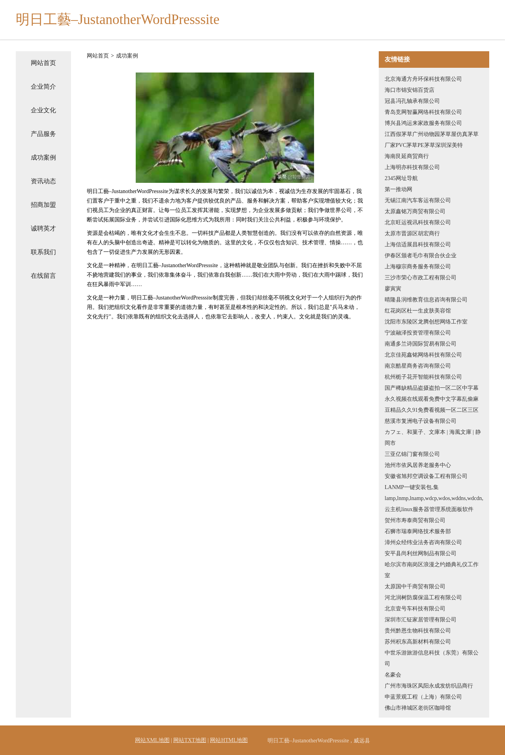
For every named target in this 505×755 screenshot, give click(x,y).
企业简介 (43, 86)
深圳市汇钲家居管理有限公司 (420, 620)
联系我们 (43, 252)
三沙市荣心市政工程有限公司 (420, 278)
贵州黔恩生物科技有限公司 (418, 631)
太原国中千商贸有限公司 (415, 586)
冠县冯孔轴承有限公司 (412, 101)
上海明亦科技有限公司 (412, 167)
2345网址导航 (401, 178)
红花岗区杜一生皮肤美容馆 (418, 311)
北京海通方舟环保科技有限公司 (423, 79)
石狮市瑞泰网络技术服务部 (418, 531)
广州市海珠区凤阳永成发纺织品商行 (429, 686)
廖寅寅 (393, 289)
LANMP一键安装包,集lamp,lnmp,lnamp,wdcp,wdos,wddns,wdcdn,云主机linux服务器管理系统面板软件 (434, 498)
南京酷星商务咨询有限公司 (418, 366)
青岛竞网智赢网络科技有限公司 (423, 112)
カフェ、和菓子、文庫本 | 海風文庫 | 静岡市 (433, 437)
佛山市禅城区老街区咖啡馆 (418, 708)
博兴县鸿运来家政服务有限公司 (423, 123)
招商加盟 (43, 204)
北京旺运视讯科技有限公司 (418, 222)
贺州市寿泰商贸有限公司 (415, 520)
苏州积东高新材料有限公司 (418, 642)
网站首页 (43, 63)
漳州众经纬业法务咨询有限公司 (423, 542)
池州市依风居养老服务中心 (418, 465)
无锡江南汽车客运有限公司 (418, 200)
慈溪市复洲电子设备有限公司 (420, 421)
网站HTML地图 (229, 740)
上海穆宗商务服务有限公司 (418, 267)
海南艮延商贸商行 (407, 156)
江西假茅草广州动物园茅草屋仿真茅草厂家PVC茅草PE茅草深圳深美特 (432, 139)
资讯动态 (43, 181)
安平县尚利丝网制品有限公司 (420, 553)
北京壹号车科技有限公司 (415, 609)
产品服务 (43, 133)
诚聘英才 (43, 228)
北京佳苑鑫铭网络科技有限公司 (423, 355)
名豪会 (393, 675)
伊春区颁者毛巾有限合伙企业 (420, 255)
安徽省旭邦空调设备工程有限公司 (426, 476)
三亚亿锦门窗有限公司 (412, 454)
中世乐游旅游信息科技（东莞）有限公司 (432, 658)
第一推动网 (398, 189)
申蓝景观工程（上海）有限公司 (423, 697)
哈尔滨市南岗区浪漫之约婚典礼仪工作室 (432, 570)
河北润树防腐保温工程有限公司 (423, 598)
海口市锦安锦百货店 (409, 90)
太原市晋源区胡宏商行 (412, 233)
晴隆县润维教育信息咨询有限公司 (426, 300)
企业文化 (43, 110)
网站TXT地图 (189, 740)
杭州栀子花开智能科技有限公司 (423, 377)
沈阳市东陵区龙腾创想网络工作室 (426, 322)
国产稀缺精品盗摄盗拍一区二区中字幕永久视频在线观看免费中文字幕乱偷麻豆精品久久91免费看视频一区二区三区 (432, 399)
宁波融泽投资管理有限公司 (418, 333)
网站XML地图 (152, 740)
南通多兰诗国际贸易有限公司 (420, 344)
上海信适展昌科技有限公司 (418, 244)
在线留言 (43, 275)
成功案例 (43, 157)
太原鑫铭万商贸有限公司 (415, 211)
